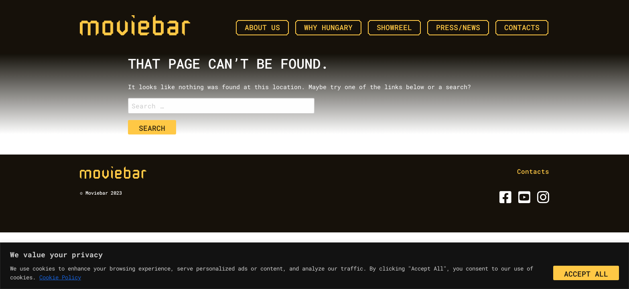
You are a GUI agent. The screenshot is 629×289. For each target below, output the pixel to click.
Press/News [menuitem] (458, 27)
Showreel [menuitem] (394, 27)
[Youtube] (522, 199)
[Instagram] (541, 199)
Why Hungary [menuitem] (328, 27)
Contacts (533, 171)
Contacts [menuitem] (522, 27)
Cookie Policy (60, 277)
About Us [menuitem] (262, 27)
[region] (314, 265)
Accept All (586, 274)
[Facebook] (504, 199)
